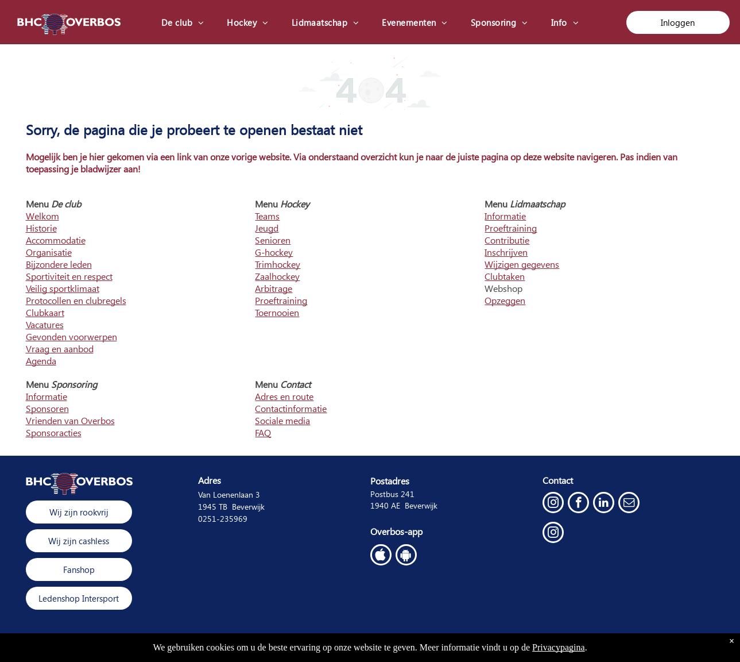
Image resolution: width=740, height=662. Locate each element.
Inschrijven (506, 252)
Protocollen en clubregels (76, 300)
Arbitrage (273, 288)
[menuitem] (183, 22)
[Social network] (381, 556)
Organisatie (49, 252)
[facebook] (578, 504)
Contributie (507, 240)
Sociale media (282, 420)
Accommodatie (56, 240)
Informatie (505, 216)
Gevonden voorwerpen (71, 336)
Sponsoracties (54, 432)
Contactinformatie (291, 408)
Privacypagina (558, 647)
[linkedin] (603, 504)
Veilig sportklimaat (62, 288)
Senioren (272, 240)
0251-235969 (222, 518)
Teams (267, 216)
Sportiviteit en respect (69, 276)
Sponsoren (47, 408)
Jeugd (266, 228)
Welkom (42, 216)
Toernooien (277, 312)
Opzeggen (505, 300)
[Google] (406, 556)
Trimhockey (277, 264)
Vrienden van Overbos (70, 420)
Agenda (41, 361)
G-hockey (274, 252)
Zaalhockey (277, 276)
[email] (629, 504)
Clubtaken (505, 276)
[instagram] (553, 504)
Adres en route (284, 396)
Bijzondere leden (59, 264)
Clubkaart (45, 312)
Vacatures (45, 324)
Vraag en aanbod (60, 348)
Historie (41, 228)
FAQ (263, 432)
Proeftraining (281, 300)
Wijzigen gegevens (522, 264)
